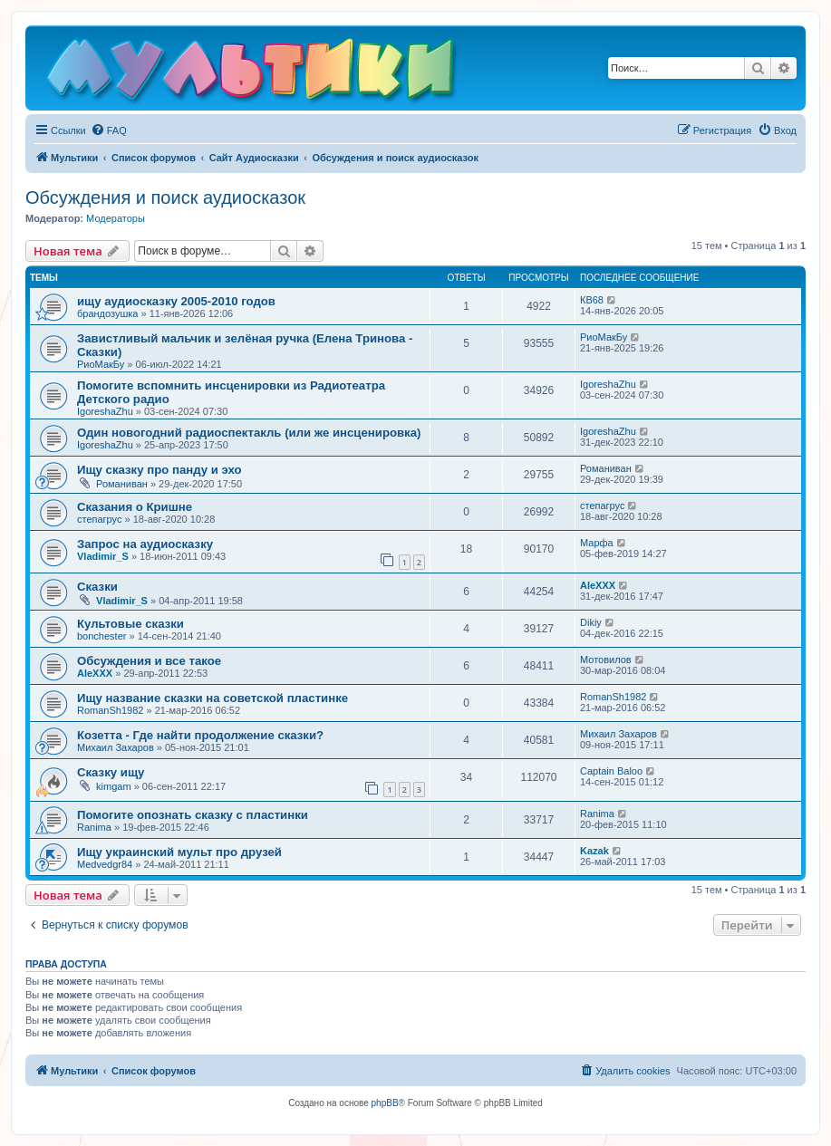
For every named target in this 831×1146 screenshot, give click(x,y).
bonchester (101, 636)
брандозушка (107, 313)
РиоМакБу (100, 364)
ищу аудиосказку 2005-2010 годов (176, 301)
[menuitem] (109, 130)
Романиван (122, 483)
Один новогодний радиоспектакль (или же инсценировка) (248, 432)
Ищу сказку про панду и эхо (159, 470)
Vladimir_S (103, 556)
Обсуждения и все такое (149, 661)
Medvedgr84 (104, 864)
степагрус (99, 519)
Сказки (97, 586)
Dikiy (591, 622)
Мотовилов (606, 659)
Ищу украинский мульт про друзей (179, 852)
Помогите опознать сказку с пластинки (192, 815)
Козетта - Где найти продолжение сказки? (200, 735)
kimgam (113, 786)
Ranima (94, 827)
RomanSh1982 (110, 710)
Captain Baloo (611, 771)
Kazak (594, 850)
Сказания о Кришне (134, 507)
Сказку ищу (110, 772)
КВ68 (592, 299)
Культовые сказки (130, 624)
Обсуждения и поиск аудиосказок (165, 197)
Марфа (597, 542)
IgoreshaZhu (105, 411)
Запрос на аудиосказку (145, 544)
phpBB (385, 1103)
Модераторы (115, 218)
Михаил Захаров (115, 747)
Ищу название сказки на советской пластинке (212, 698)
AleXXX (597, 585)
